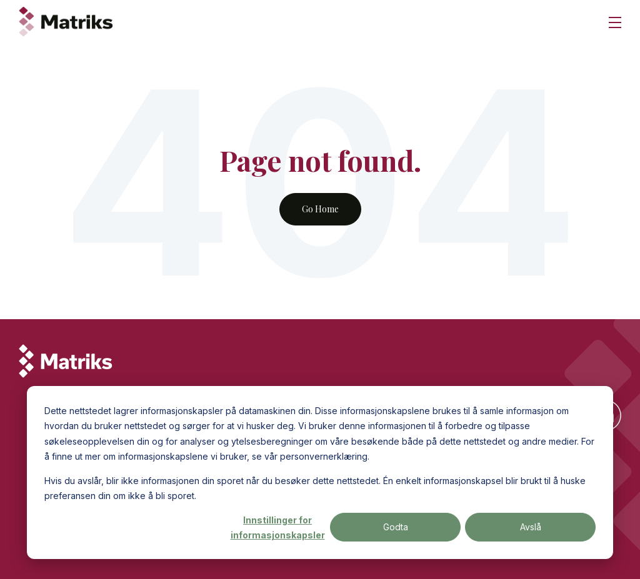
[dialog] (320, 472)
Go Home (320, 209)
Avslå (530, 527)
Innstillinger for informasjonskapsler (278, 528)
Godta (395, 527)
